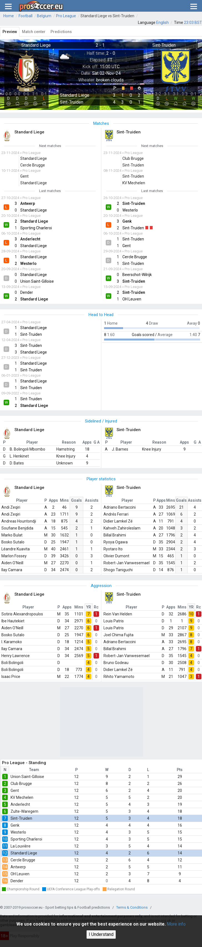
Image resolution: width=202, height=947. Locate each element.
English (162, 22)
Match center (34, 31)
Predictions (61, 31)
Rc (96, 607)
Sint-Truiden (21, 818)
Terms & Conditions (132, 907)
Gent (15, 790)
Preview (9, 31)
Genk (15, 825)
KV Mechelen (22, 797)
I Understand (101, 934)
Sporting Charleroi (26, 839)
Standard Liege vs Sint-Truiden (107, 16)
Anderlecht (20, 804)
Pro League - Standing (24, 762)
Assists (92, 500)
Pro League (66, 16)
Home (8, 16)
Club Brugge (21, 783)
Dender (17, 881)
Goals (76, 500)
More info (176, 924)
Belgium (44, 16)
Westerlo (18, 832)
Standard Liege (24, 853)
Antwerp (18, 867)
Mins (64, 500)
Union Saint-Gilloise (27, 776)
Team (34, 769)
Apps (53, 500)
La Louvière (21, 846)
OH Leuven (20, 874)
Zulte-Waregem (24, 811)
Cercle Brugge (23, 860)
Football (25, 16)
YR (88, 607)
